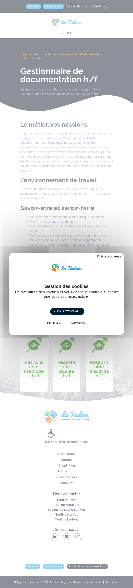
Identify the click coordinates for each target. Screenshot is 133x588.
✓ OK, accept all (67, 311)
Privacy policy (77, 322)
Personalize (54, 322)
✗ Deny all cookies (109, 256)
